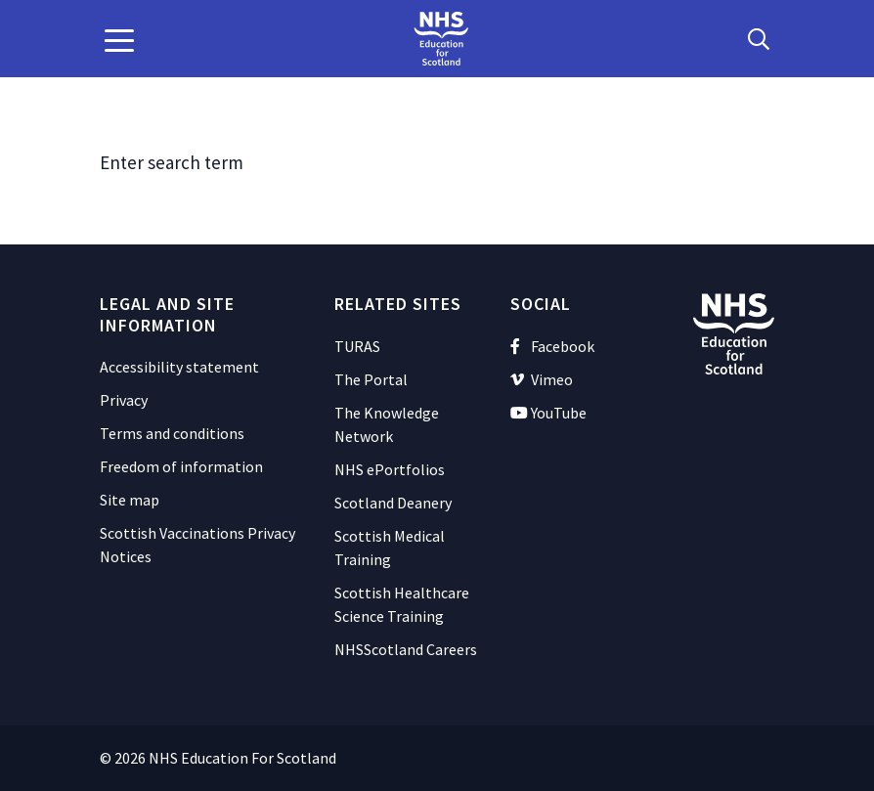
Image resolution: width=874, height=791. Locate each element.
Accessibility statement (179, 366)
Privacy (124, 400)
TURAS (357, 346)
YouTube (548, 412)
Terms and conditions (172, 433)
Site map (129, 499)
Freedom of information (181, 466)
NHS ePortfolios (389, 469)
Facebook (552, 346)
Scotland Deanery (393, 502)
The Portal (371, 379)
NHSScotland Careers (405, 649)
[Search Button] (758, 39)
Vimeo (541, 379)
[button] (119, 39)
